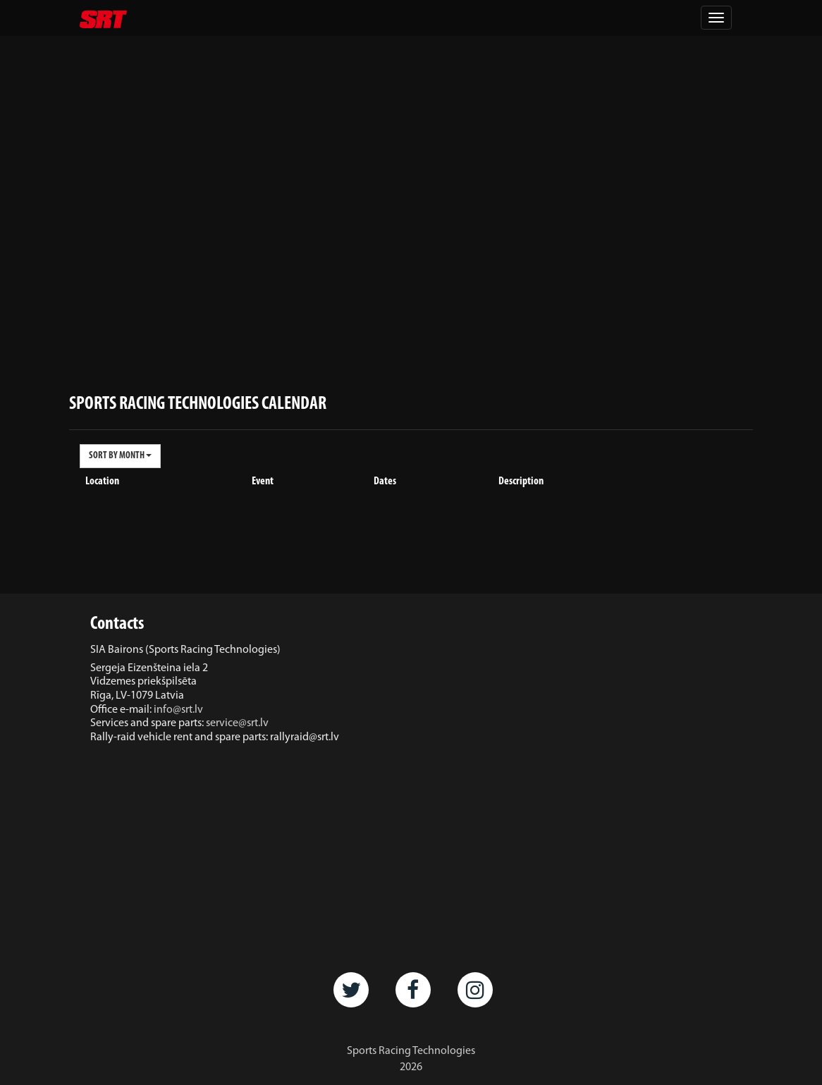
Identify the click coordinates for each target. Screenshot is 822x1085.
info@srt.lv (178, 710)
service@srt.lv (237, 723)
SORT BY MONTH (120, 455)
